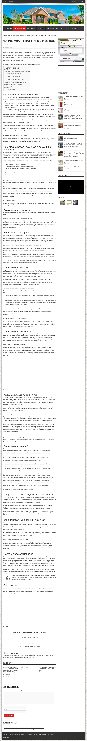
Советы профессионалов (11, 86)
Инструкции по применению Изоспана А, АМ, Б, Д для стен (47, 668)
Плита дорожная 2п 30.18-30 (71, 166)
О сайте (5, 1)
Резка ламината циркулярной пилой (16, 79)
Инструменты (31, 28)
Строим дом (8, 28)
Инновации (50, 28)
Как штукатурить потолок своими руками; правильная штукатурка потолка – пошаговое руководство (72, 125)
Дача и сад (59, 28)
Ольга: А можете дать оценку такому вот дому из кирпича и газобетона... (23, 727)
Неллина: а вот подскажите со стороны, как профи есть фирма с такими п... (23, 729)
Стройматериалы (19, 28)
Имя (5, 705)
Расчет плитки (25, 667)
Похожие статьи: (11, 89)
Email (5, 709)
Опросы (64, 51)
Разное (67, 28)
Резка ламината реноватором (14, 77)
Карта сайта (12, 1)
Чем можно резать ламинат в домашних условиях (17, 71)
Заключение (8, 87)
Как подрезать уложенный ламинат (14, 84)
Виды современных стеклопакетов (73, 109)
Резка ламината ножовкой (14, 81)
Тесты (63, 43)
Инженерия (41, 28)
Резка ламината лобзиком (14, 76)
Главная (6, 35)
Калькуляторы (67, 58)
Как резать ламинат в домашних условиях (15, 82)
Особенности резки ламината (12, 69)
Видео (74, 28)
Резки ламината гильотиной (14, 73)
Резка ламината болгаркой (14, 74)
